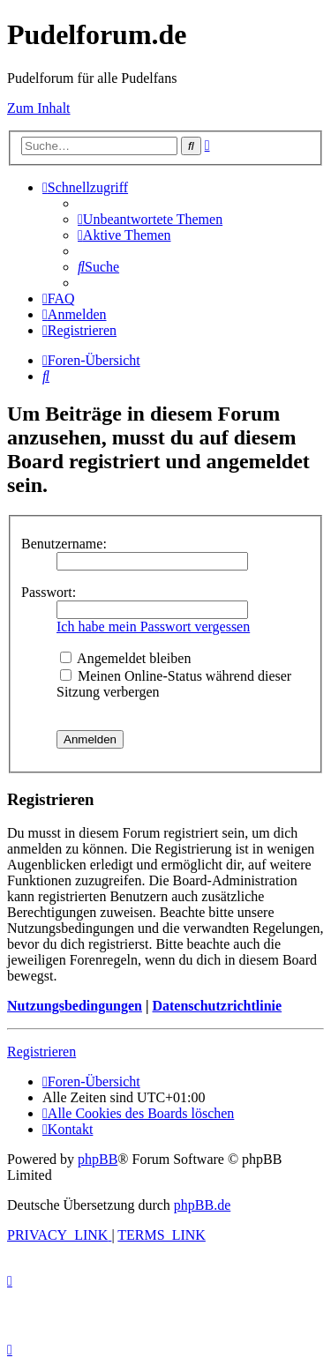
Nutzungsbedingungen (74, 1005)
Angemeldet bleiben (125, 658)
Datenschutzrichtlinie (217, 1005)
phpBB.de (202, 1204)
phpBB (97, 1159)
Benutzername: (64, 543)
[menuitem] (150, 219)
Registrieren (41, 1051)
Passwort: (48, 592)
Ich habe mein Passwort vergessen (153, 626)
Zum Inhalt (39, 108)
